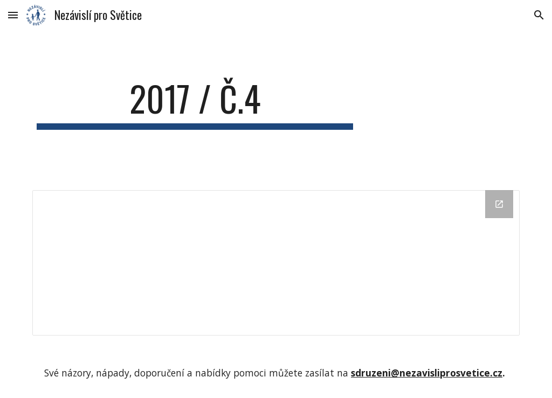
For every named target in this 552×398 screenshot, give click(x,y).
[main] (194, 103)
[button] (13, 15)
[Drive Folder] (276, 263)
